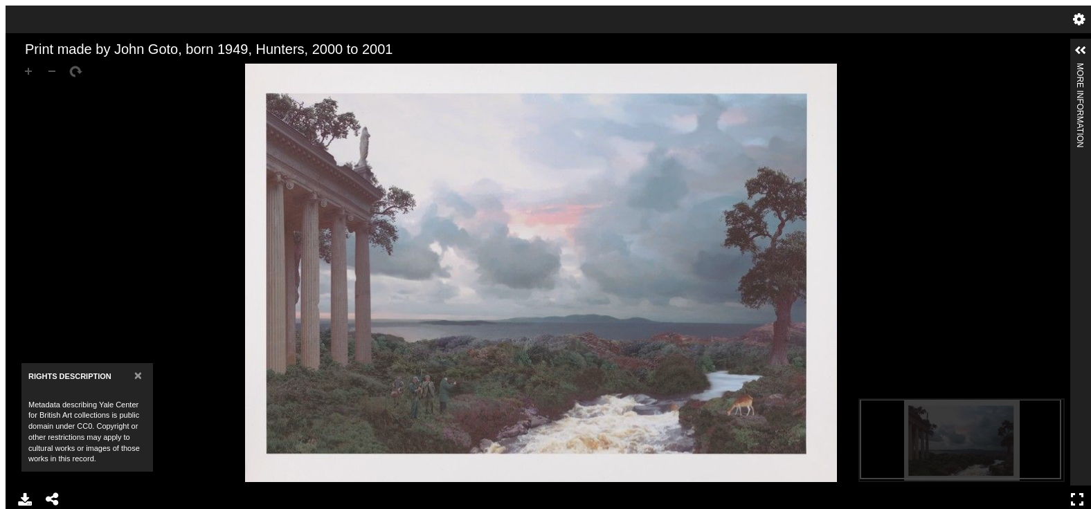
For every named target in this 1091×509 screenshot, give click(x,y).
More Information (1080, 69)
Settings (1079, 19)
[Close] (138, 375)
